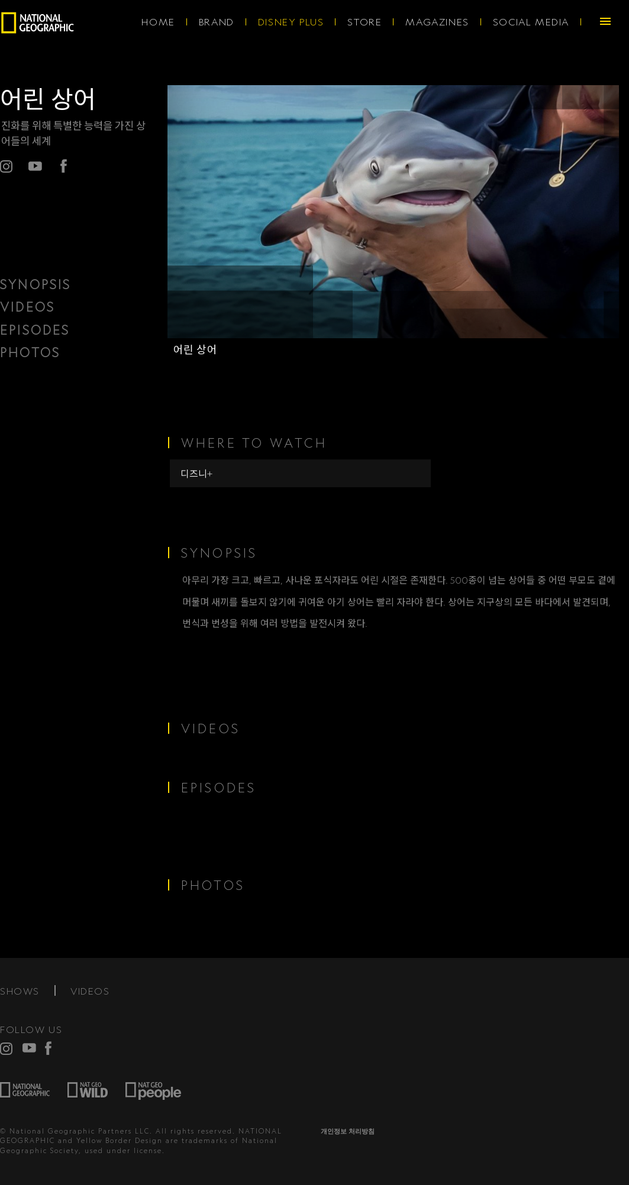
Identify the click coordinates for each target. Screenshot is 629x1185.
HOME (158, 22)
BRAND (216, 22)
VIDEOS (27, 307)
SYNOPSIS (36, 284)
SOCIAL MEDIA (531, 22)
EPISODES (35, 330)
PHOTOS (30, 352)
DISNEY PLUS (291, 22)
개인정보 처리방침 (348, 1131)
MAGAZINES (437, 22)
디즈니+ (196, 474)
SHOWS (20, 991)
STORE (364, 22)
